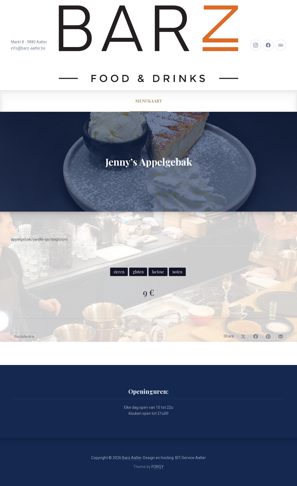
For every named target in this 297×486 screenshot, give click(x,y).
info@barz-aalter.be (28, 48)
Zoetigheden (24, 336)
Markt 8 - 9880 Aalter (29, 42)
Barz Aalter (131, 458)
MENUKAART (148, 101)
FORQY (157, 467)
